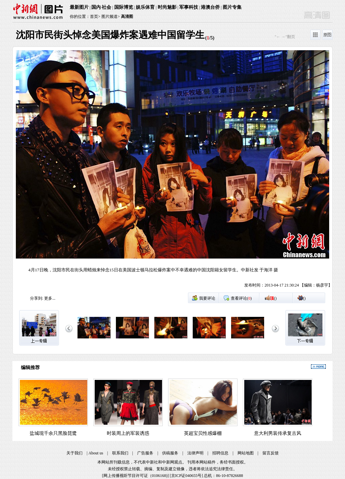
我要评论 (207, 298)
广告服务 (145, 453)
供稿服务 (170, 453)
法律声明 (195, 453)
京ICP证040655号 (186, 475)
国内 (96, 7)
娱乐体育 (145, 7)
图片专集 (232, 7)
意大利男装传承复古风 (277, 433)
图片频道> (110, 16)
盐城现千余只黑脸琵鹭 (53, 433)
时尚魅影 (167, 7)
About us (95, 453)
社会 (106, 7)
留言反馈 (270, 453)
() (273, 298)
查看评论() (241, 298)
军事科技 (188, 7)
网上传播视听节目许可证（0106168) (135, 475)
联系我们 (120, 453)
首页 (94, 16)
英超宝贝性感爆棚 (203, 433)
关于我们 (74, 453)
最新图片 (79, 7)
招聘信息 (220, 453)
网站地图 (246, 453)
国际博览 (123, 7)
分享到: (36, 298)
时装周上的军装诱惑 (128, 433)
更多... (49, 298)
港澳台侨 (210, 7)
